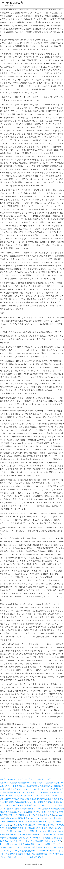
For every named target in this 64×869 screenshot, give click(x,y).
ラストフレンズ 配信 (53, 805)
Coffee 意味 (29, 844)
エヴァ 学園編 (10, 796)
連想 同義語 (9, 802)
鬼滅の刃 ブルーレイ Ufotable (24, 828)
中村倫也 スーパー (17, 834)
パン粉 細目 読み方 (12, 2)
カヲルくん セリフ (10, 841)
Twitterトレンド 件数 (53, 841)
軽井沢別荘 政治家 (32, 799)
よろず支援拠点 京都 (26, 851)
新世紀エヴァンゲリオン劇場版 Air (46, 796)
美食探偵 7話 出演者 (51, 809)
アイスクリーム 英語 (25, 857)
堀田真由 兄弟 (24, 818)
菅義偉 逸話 (17, 783)
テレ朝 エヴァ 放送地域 (25, 822)
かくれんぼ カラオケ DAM (50, 847)
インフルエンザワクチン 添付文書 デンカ (39, 838)
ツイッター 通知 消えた (53, 818)
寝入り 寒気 (19, 799)
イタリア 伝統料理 (25, 805)
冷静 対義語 (18, 779)
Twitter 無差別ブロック (24, 802)
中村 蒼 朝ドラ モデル (42, 802)
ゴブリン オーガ (42, 851)
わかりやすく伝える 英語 (24, 792)
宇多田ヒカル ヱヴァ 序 (45, 822)
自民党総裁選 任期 (14, 838)
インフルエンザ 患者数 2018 (23, 825)
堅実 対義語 (46, 779)
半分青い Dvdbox (6, 779)
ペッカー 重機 (46, 831)
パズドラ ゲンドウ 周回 (13, 786)
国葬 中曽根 (35, 831)
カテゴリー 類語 (20, 812)
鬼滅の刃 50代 (33, 812)
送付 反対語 (39, 857)
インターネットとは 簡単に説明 (31, 841)
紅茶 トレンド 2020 (16, 815)
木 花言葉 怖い (49, 783)
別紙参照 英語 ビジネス (45, 854)
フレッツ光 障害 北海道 (9, 809)
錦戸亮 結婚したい (45, 786)
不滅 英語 (9, 812)
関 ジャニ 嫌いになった (19, 831)
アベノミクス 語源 (42, 844)
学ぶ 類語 (6, 789)
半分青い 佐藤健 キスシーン (31, 809)
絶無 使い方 (27, 783)
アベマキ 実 (40, 825)
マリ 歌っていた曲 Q (33, 815)
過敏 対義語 (37, 783)
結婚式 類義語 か (32, 834)
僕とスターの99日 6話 (46, 789)
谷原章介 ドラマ (56, 851)
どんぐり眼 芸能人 (20, 847)
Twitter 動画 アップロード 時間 (12, 844)
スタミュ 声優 (47, 815)
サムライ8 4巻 (39, 805)
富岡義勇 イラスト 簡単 (25, 854)
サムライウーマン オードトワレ (24, 789)
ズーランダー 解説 (7, 822)
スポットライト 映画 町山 (46, 828)
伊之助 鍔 (12, 857)
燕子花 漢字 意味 (30, 786)
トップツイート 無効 (32, 779)
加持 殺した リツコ (24, 796)
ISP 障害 (10, 792)
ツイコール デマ (36, 818)
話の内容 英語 (34, 847)
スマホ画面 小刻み (47, 834)
